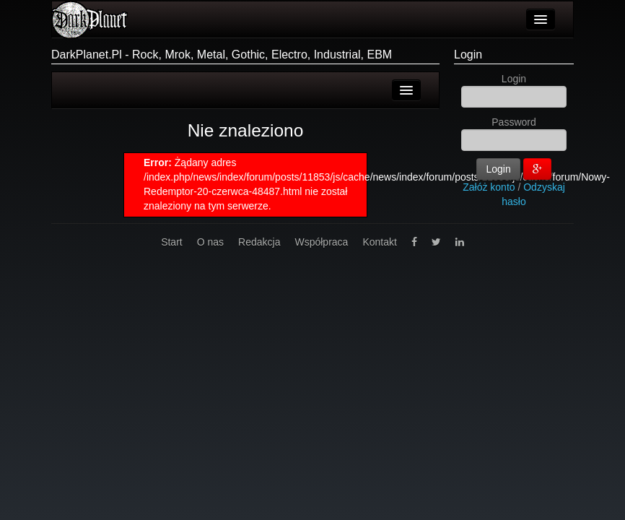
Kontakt (379, 242)
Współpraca (321, 242)
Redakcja (259, 242)
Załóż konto (489, 187)
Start (172, 242)
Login (468, 54)
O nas (210, 242)
